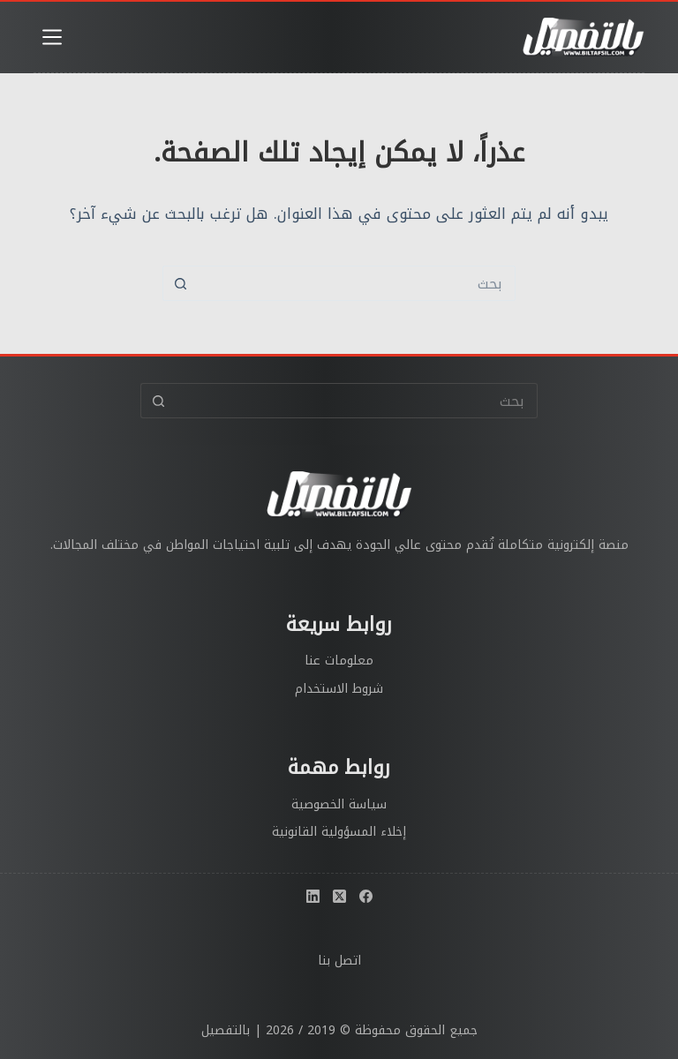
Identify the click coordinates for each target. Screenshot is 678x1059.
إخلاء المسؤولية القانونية (339, 832)
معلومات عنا (339, 660)
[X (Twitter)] (339, 896)
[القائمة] (52, 37)
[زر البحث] (180, 283)
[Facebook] (366, 896)
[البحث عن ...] (357, 283)
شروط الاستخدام (339, 689)
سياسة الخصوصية (339, 804)
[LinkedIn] (313, 896)
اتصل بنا (339, 961)
